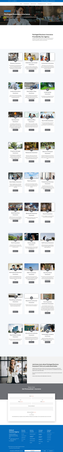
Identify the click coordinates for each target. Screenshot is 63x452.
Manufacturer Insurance (41, 439)
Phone (20, 401)
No (31, 413)
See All (22, 440)
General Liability (32, 438)
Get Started (6, 19)
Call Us (45, 450)
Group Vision (49, 439)
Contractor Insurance (40, 434)
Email (42, 401)
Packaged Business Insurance (42, 3)
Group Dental (49, 437)
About (21, 3)
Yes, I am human (32, 414)
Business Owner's (32, 434)
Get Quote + (33, 450)
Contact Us (51, 450)
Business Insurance (33, 3)
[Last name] (42, 398)
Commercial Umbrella (32, 436)
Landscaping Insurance (40, 437)
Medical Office (41, 441)
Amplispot (23, 446)
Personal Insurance (26, 3)
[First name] (20, 398)
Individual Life (23, 437)
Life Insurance (49, 3)
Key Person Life (32, 440)
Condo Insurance (23, 435)
